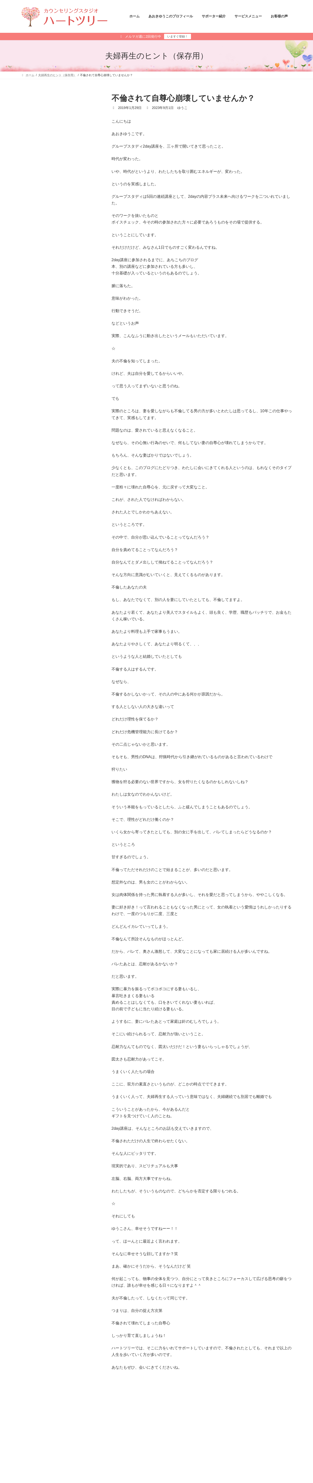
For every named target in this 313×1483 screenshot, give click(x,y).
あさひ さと (172, 1471)
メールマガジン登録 (38, 1440)
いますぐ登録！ (177, 36)
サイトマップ (70, 1440)
